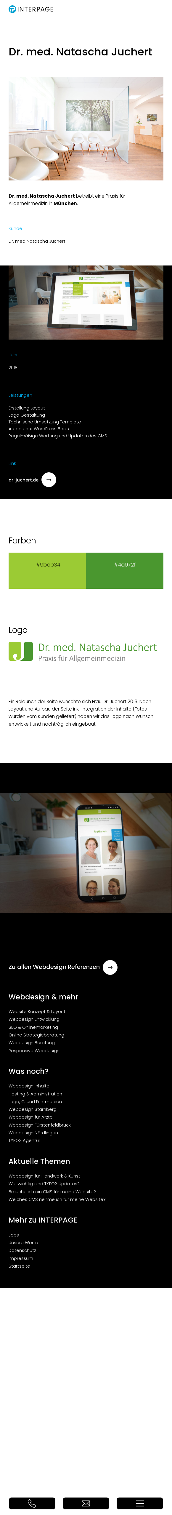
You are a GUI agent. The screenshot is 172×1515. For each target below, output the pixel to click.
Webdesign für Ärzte (31, 1117)
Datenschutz (22, 1250)
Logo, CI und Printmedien (35, 1102)
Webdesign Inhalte (29, 1086)
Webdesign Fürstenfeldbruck (40, 1125)
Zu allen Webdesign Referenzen (63, 967)
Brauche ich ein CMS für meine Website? (52, 1192)
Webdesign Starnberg (33, 1109)
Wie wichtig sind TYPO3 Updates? (44, 1184)
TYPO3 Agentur (24, 1140)
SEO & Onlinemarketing (33, 1027)
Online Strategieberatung (36, 1035)
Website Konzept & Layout (37, 1012)
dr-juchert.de (32, 480)
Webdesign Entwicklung (34, 1019)
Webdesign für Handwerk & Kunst (44, 1176)
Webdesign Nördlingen (33, 1133)
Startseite (19, 1266)
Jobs (14, 1235)
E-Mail (86, 1503)
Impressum (21, 1258)
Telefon (32, 1503)
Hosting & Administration (35, 1094)
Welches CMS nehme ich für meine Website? (57, 1199)
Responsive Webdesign (34, 1051)
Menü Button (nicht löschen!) (140, 1503)
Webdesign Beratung (32, 1043)
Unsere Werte (23, 1243)
